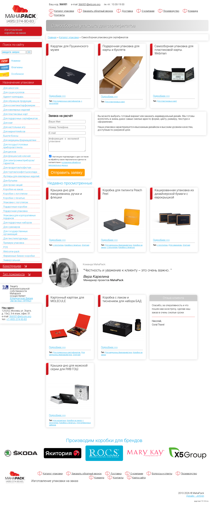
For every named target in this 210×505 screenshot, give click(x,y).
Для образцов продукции (17, 101)
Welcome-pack (11, 251)
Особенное (17, 74)
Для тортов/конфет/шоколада (20, 172)
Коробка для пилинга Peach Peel (122, 195)
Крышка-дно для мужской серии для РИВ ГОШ (69, 370)
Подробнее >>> (57, 96)
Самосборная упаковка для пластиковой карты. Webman (174, 49)
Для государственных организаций (15, 233)
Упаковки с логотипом (15, 202)
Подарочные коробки (15, 206)
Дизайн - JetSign (195, 499)
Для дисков (9, 151)
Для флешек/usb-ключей (16, 156)
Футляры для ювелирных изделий (21, 176)
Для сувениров (11, 227)
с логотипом (58, 248)
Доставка (127, 11)
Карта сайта (139, 480)
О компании (148, 11)
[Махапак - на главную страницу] (21, 14)
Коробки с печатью (14, 198)
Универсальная (11, 260)
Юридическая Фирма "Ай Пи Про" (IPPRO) (21, 299)
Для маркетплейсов (14, 131)
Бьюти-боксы (10, 135)
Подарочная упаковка (15, 211)
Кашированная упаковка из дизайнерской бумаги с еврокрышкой (174, 196)
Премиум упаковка (13, 242)
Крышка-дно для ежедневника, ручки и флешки (66, 196)
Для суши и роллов (13, 92)
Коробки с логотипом (15, 193)
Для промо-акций (12, 185)
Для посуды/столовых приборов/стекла (15, 146)
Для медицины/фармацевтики (19, 140)
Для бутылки (10, 180)
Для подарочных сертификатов (20, 118)
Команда (193, 11)
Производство (171, 11)
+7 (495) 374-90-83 (16, 319)
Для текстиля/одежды (15, 238)
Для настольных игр (14, 127)
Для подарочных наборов (17, 222)
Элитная (85, 248)
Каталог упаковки (64, 11)
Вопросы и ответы (162, 476)
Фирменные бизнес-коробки (19, 255)
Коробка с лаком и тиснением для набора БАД (122, 302)
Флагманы (17, 67)
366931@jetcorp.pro (20, 316)
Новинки (15, 60)
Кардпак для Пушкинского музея (69, 48)
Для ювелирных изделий (16, 109)
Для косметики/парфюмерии (19, 105)
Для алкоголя (10, 88)
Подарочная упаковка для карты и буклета (121, 48)
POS (5, 247)
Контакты (59, 15)
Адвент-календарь (13, 96)
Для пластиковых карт (15, 114)
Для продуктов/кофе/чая (17, 167)
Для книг (8, 122)
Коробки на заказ (13, 189)
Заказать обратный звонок (98, 11)
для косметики (59, 423)
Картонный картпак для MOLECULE (67, 302)
